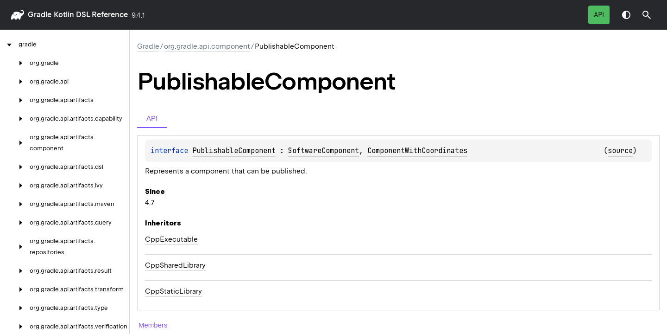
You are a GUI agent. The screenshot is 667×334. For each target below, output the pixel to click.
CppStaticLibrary (173, 291)
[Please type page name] (646, 15)
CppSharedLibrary (175, 265)
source (620, 150)
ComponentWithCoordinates (417, 150)
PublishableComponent (234, 150)
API (599, 15)
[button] (646, 15)
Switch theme (626, 15)
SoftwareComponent (323, 150)
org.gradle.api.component (207, 46)
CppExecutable (171, 239)
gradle (39, 14)
